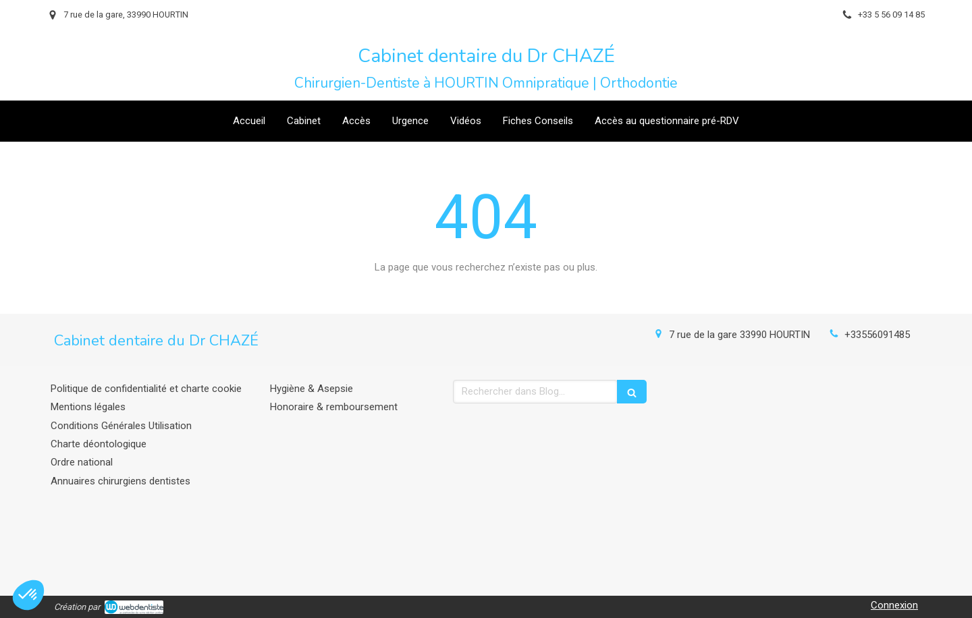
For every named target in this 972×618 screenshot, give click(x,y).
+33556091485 (877, 335)
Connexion (894, 605)
